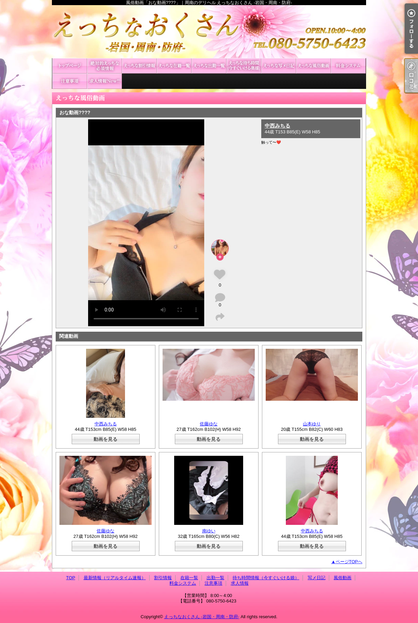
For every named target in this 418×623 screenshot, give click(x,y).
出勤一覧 (209, 66)
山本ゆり (312, 423)
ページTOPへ (349, 561)
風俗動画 (313, 66)
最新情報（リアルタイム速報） (104, 66)
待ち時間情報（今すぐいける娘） (243, 66)
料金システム (348, 66)
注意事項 (69, 81)
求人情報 (104, 81)
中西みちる (277, 126)
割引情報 (139, 66)
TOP (69, 66)
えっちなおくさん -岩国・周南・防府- (201, 616)
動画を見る (105, 439)
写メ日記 (278, 66)
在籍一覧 (174, 66)
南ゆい (208, 530)
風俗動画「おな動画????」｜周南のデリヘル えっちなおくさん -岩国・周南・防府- (209, 31)
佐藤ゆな (209, 423)
